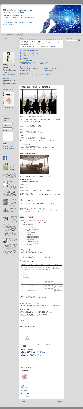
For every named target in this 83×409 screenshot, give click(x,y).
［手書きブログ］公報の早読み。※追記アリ (13, 166)
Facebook (33, 43)
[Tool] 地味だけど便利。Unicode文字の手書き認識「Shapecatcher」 (13, 201)
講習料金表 (48, 75)
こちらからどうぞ (33, 326)
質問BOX (54, 46)
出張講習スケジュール (26, 75)
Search (25, 390)
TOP (4, 34)
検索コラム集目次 (38, 351)
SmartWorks (10, 34)
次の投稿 (23, 402)
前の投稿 (60, 402)
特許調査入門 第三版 (8, 89)
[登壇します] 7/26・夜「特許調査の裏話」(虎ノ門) (13, 240)
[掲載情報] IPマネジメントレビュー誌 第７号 (13, 183)
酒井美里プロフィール (27, 349)
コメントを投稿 (25, 396)
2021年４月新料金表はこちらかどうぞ (31, 50)
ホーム (41, 402)
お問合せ (19, 34)
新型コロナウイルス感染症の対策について (32, 53)
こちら (49, 41)
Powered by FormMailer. (8, 146)
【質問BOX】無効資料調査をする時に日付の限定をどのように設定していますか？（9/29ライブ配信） (13, 219)
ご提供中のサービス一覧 (28, 56)
